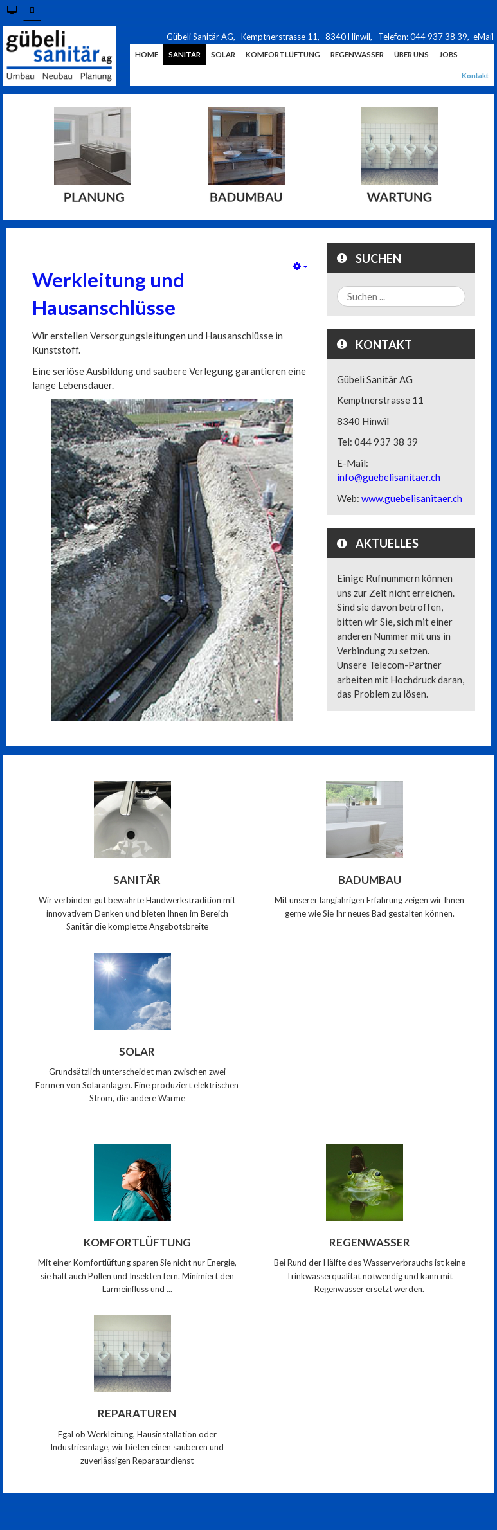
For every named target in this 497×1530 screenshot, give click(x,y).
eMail (483, 37)
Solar (137, 1051)
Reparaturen (137, 1413)
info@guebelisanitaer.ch (388, 477)
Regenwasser (369, 1241)
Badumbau (369, 880)
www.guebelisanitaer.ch (411, 498)
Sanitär (137, 880)
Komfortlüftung (137, 1241)
